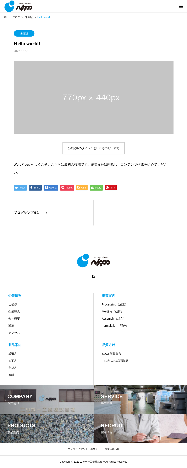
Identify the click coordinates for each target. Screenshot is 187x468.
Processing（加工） (115, 304)
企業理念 (14, 311)
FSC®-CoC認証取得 (115, 360)
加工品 (12, 360)
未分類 (24, 33)
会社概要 (14, 318)
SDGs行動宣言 (111, 353)
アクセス (14, 332)
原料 (11, 375)
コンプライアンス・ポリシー (84, 449)
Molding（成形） (113, 311)
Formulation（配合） (115, 325)
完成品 (12, 367)
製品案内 (15, 345)
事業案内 (108, 295)
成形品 (12, 353)
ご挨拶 (12, 304)
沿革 (11, 325)
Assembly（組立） (114, 318)
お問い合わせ (111, 449)
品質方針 (108, 345)
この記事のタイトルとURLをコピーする (93, 148)
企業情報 (15, 295)
